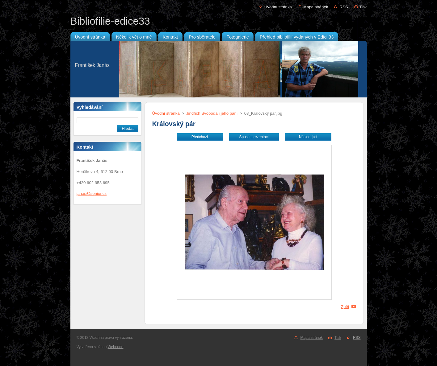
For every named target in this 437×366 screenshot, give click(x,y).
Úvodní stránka (278, 7)
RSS (343, 7)
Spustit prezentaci (254, 137)
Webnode (116, 347)
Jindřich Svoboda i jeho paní (212, 113)
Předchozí (199, 137)
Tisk (363, 7)
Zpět (345, 306)
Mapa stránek (315, 7)
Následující (308, 137)
